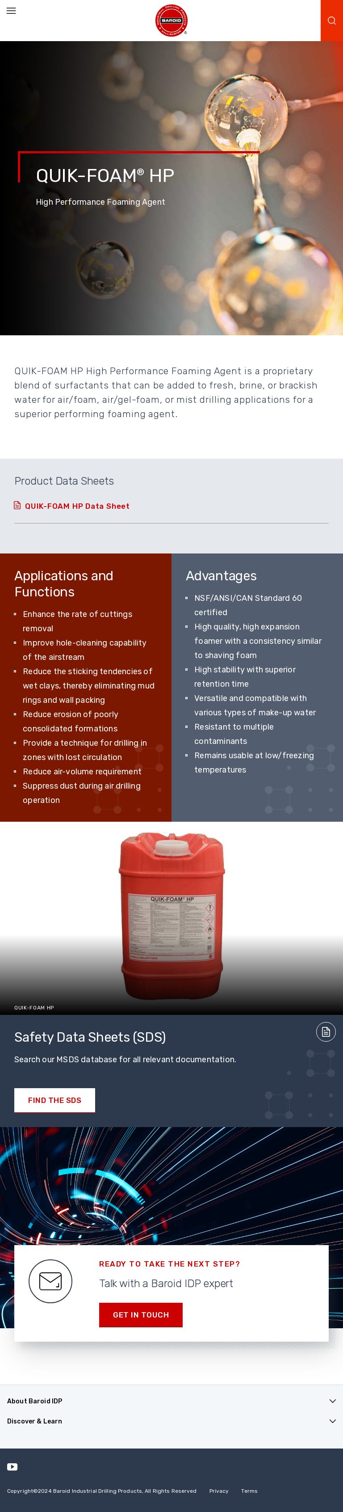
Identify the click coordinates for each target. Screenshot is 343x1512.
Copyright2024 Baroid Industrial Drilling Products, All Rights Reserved (102, 1491)
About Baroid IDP (34, 1401)
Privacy (219, 1491)
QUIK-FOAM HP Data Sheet (77, 506)
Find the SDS (54, 1100)
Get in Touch (141, 1314)
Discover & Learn (34, 1421)
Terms (249, 1491)
